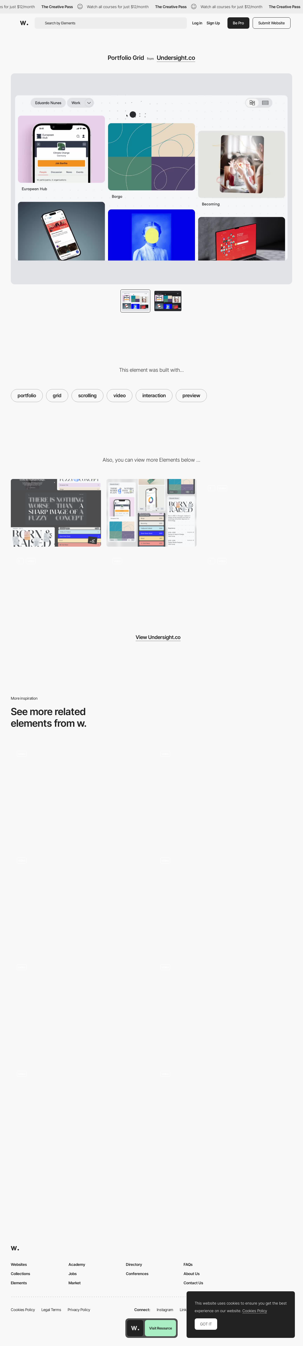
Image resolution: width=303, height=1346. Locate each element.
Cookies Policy (23, 1309)
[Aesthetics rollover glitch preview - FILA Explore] (223, 1114)
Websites (19, 1264)
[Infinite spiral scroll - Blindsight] (223, 794)
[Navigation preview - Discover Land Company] (80, 794)
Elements (19, 1282)
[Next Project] (247, 586)
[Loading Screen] (247, 513)
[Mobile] (151, 513)
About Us (192, 1273)
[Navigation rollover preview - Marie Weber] (223, 1007)
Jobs (73, 1273)
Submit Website (271, 23)
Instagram (165, 1309)
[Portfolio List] (56, 586)
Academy (77, 1264)
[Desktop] (56, 513)
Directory (134, 1264)
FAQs (188, 1264)
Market (75, 1282)
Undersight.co (176, 58)
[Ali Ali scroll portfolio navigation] (223, 900)
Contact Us (193, 1282)
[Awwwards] (24, 23)
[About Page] (151, 586)
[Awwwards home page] (135, 1328)
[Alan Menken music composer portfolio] (80, 900)
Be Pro (238, 23)
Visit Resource (160, 1328)
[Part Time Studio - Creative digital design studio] (80, 1114)
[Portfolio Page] (80, 1007)
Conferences (137, 1273)
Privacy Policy (79, 1309)
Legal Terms (51, 1309)
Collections (20, 1273)
